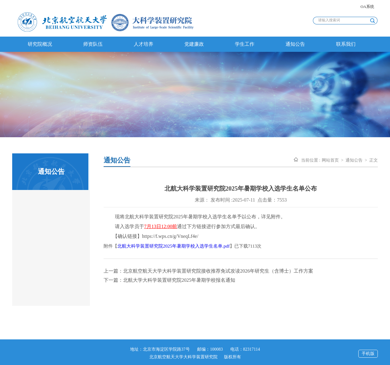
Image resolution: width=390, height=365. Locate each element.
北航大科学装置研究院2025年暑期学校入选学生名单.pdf (173, 246)
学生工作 (244, 44)
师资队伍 (93, 44)
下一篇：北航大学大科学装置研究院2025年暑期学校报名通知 (169, 280)
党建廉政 (194, 44)
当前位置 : (310, 160)
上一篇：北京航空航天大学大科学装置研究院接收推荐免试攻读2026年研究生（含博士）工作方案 (208, 271)
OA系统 (367, 6)
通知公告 (295, 44)
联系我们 (346, 44)
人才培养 (143, 44)
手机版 (368, 353)
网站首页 (330, 160)
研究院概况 (40, 44)
